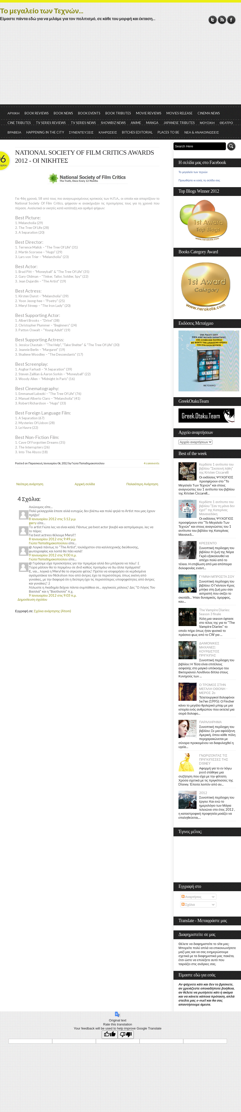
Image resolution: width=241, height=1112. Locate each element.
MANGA (152, 123)
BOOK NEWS (63, 113)
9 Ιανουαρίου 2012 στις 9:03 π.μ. (53, 595)
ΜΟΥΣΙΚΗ (207, 123)
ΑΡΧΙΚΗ (14, 113)
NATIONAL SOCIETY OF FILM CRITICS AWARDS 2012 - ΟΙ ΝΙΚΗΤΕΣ (84, 156)
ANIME (136, 123)
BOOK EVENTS (89, 113)
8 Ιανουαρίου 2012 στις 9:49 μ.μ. (52, 539)
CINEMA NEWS (209, 113)
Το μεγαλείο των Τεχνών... (41, 10)
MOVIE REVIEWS (148, 113)
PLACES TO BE (168, 132)
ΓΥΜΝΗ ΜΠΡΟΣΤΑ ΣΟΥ (216, 576)
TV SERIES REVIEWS (51, 123)
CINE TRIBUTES (19, 123)
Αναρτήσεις (192, 897)
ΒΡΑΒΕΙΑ (14, 132)
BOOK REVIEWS (37, 113)
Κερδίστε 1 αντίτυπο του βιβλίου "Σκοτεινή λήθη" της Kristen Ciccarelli (216, 468)
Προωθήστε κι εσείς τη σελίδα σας (199, 180)
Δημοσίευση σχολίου (32, 599)
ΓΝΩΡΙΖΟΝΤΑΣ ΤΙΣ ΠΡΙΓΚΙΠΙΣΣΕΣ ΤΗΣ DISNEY (213, 759)
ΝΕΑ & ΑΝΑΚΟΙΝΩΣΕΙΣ (201, 132)
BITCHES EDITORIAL (137, 132)
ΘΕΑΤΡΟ (226, 123)
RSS (222, 19)
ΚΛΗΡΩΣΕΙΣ (108, 132)
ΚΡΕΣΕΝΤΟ (208, 543)
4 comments (151, 463)
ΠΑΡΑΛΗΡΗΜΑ (210, 722)
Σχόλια (188, 904)
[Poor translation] (126, 1035)
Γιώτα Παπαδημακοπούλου (48, 543)
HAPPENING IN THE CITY (45, 132)
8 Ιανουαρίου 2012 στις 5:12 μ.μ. (52, 519)
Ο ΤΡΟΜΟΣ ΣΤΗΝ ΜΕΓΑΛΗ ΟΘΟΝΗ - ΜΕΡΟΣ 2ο (213, 689)
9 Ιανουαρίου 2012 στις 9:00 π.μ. (53, 555)
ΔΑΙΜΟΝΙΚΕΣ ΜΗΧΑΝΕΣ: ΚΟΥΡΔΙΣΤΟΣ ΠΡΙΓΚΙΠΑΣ (209, 649)
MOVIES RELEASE (179, 113)
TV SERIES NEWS (83, 123)
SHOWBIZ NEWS (113, 123)
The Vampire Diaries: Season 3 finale (214, 612)
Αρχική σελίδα (85, 484)
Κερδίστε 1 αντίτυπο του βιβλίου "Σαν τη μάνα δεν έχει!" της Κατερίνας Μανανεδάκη (217, 508)
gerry (33, 523)
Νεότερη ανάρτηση (29, 484)
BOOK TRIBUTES (118, 113)
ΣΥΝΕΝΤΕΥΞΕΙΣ (81, 132)
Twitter (212, 19)
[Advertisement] (120, 66)
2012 (203, 793)
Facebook (231, 19)
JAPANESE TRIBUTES (179, 123)
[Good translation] (110, 1035)
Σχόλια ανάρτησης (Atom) (52, 611)
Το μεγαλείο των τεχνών (193, 172)
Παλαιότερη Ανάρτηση (142, 484)
